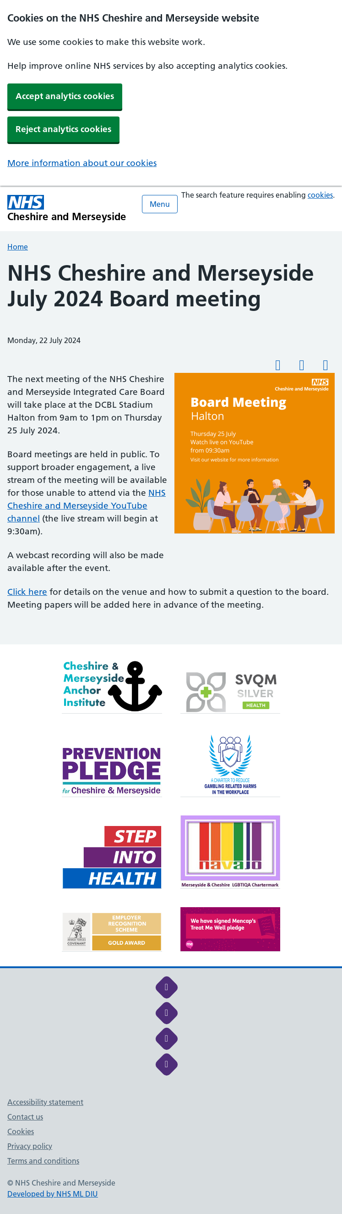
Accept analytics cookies (65, 96)
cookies (320, 195)
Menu (160, 204)
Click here (27, 592)
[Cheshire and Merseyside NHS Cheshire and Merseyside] (66, 208)
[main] (171, 452)
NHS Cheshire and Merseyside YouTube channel (86, 506)
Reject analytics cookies (63, 129)
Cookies (20, 1131)
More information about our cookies (82, 163)
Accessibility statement (45, 1102)
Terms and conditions (43, 1160)
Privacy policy (29, 1146)
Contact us (25, 1116)
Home (17, 246)
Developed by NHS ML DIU (52, 1193)
